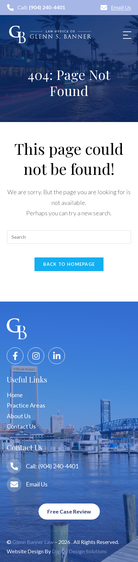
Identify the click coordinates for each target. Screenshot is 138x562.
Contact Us (21, 426)
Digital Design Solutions (79, 551)
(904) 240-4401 (47, 7)
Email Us (115, 7)
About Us (19, 416)
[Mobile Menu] (126, 34)
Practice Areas (26, 405)
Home (15, 395)
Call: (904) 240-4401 (52, 466)
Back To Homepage (69, 264)
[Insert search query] (69, 237)
